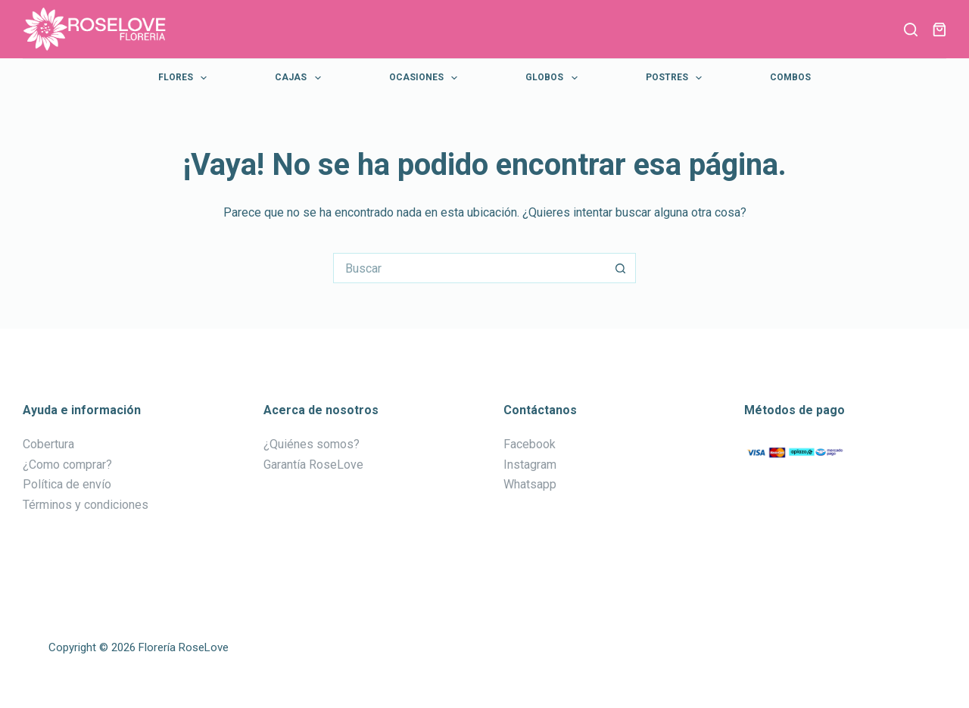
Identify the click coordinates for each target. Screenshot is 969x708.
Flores (185, 78)
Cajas (300, 78)
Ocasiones (426, 78)
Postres (677, 78)
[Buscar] (911, 29)
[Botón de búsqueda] (621, 268)
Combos (790, 77)
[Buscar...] (469, 268)
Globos (554, 78)
